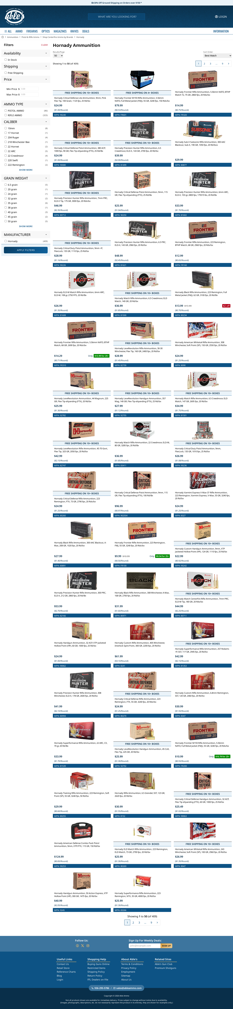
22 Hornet (12, 146)
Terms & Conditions (132, 964)
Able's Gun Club (163, 964)
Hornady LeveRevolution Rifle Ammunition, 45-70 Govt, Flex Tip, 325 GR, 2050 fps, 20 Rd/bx (81, 450)
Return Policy (94, 975)
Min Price (12, 89)
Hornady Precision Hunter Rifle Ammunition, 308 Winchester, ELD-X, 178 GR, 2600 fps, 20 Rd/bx (77, 694)
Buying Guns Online (98, 964)
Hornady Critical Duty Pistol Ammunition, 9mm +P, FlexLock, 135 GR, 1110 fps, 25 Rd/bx (78, 250)
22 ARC (10, 151)
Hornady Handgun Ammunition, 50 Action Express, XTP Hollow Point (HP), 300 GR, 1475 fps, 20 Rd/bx (81, 895)
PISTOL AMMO (14, 110)
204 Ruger (12, 137)
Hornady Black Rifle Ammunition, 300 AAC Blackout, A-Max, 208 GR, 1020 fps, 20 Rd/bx (80, 544)
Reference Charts (66, 971)
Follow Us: (81, 940)
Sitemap (125, 975)
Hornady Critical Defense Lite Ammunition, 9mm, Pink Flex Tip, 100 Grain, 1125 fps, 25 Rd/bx (80, 99)
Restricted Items (96, 968)
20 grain (11, 189)
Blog (59, 975)
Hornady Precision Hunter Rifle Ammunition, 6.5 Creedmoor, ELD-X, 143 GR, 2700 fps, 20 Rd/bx (138, 149)
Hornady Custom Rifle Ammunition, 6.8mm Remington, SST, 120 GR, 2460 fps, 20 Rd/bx (202, 694)
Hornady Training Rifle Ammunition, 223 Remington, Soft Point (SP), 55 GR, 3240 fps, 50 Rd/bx (81, 794)
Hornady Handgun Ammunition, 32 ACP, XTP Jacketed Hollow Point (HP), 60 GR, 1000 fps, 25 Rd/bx (80, 644)
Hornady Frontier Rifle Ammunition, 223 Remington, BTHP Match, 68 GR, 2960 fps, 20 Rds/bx (200, 243)
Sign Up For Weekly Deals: (145, 940)
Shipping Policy (96, 971)
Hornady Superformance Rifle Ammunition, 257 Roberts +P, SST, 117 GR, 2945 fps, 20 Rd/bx (202, 650)
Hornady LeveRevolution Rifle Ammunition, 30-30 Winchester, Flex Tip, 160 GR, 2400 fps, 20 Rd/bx (139, 350)
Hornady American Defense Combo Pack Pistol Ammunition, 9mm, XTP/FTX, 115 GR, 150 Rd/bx (77, 844)
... (216, 63)
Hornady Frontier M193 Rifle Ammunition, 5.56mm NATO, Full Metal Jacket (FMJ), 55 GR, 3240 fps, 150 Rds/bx (142, 99)
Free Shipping (14, 72)
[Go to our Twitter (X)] (82, 945)
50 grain (11, 221)
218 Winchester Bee (17, 142)
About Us (126, 979)
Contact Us (63, 964)
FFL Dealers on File (97, 979)
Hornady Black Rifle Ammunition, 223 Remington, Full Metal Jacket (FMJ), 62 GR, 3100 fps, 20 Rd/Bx (201, 294)
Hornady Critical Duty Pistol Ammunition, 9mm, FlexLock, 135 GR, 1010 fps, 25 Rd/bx (198, 450)
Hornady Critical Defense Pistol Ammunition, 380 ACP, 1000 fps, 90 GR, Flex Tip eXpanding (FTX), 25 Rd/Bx (80, 149)
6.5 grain (11, 184)
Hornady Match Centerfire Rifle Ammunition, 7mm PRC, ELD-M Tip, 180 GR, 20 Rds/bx (202, 600)
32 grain (11, 198)
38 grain (11, 207)
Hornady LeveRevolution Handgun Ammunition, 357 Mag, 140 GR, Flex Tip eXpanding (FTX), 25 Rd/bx (140, 400)
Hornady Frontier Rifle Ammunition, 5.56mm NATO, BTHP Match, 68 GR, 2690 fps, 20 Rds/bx (81, 344)
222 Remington (15, 164)
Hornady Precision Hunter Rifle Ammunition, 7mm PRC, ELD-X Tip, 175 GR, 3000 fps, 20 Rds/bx (81, 199)
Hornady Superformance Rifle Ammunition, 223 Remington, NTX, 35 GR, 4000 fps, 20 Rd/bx (138, 895)
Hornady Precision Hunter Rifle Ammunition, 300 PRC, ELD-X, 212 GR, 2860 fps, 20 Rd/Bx (80, 594)
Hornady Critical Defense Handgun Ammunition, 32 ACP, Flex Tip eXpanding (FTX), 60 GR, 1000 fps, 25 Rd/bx (202, 800)
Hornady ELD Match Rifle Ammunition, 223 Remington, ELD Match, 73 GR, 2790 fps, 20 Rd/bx (141, 851)
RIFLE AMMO (13, 115)
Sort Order (217, 54)
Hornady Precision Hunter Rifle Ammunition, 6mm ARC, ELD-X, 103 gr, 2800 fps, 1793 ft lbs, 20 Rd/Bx (202, 193)
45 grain (11, 216)
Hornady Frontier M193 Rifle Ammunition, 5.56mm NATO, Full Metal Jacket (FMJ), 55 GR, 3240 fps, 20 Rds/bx (202, 744)
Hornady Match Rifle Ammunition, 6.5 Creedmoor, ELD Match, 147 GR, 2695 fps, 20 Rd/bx (201, 400)
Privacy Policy (128, 968)
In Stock (11, 59)
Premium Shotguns (165, 968)
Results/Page (59, 54)
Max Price (12, 94)
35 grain (11, 203)
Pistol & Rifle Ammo (30, 37)
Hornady (80, 37)
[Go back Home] (2, 37)
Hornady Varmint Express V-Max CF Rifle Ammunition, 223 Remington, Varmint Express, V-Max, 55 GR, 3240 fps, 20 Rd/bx (202, 495)
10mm (10, 128)
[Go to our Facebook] (77, 945)
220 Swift (11, 160)
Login (60, 979)
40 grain (11, 212)
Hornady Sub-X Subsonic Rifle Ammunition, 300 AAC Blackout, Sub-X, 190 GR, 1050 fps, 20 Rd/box (200, 143)
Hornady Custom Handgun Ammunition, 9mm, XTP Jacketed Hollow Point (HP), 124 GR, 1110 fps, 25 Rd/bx (201, 550)
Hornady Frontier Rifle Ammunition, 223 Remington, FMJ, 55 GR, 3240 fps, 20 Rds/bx (140, 544)
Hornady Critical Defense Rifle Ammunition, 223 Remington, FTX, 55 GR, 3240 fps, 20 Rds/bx (137, 700)
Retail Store (63, 968)
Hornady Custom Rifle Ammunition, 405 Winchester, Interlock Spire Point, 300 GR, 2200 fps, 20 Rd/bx (140, 644)
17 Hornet (12, 132)
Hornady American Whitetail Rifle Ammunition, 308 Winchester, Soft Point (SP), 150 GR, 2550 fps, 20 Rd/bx (201, 344)
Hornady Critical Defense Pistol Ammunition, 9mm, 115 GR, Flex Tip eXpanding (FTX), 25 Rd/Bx (141, 193)
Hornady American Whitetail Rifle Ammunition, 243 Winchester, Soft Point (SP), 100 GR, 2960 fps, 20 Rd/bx (201, 851)
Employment (128, 971)
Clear (44, 44)
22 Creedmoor (14, 155)
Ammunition (12, 37)
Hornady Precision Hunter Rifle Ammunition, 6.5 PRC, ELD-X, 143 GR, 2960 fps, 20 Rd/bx (140, 243)
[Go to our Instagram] (87, 945)
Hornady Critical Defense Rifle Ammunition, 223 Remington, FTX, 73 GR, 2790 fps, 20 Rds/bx (77, 500)
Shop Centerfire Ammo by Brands (58, 37)
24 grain (11, 193)
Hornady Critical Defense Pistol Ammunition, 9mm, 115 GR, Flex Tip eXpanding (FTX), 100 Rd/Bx (141, 494)
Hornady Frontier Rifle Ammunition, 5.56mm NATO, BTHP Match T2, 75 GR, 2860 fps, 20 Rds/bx (202, 93)
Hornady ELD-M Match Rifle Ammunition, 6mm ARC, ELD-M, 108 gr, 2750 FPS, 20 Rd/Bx (79, 294)
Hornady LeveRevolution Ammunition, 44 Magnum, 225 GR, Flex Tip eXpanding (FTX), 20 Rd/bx (81, 400)
